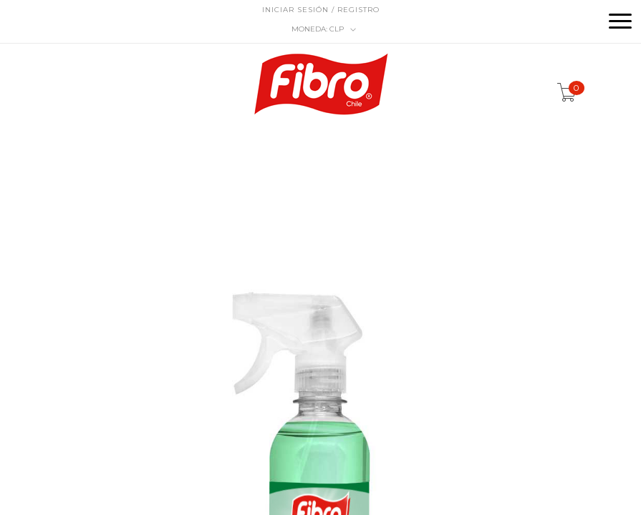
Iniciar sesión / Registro (321, 9)
